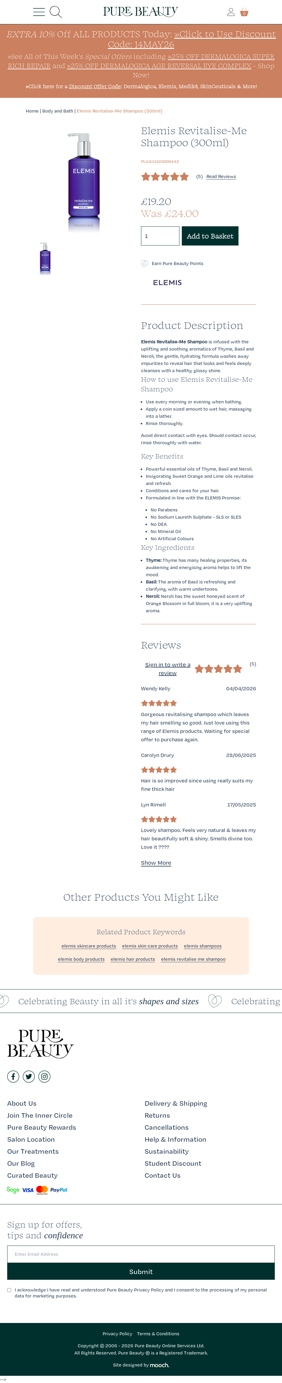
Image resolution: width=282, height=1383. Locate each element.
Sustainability (167, 1151)
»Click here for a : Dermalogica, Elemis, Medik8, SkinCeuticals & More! (141, 86)
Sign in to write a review (167, 669)
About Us (22, 1103)
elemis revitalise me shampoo (193, 959)
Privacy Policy (117, 1333)
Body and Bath (57, 111)
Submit (141, 1271)
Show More (156, 862)
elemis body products (81, 959)
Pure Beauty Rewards (41, 1127)
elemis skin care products (150, 946)
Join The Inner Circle (40, 1115)
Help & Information (175, 1139)
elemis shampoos (203, 946)
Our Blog (21, 1163)
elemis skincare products (89, 946)
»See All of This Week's (69, 56)
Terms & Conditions (158, 1333)
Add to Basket (210, 236)
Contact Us (163, 1175)
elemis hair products (133, 959)
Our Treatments (33, 1151)
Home (32, 111)
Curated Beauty (32, 1175)
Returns (157, 1115)
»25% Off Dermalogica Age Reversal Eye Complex (159, 65)
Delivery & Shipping (176, 1103)
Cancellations (167, 1127)
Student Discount (173, 1163)
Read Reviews (221, 176)
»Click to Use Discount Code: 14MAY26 (192, 38)
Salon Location (31, 1139)
